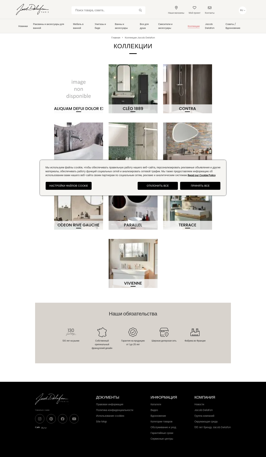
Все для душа (144, 26)
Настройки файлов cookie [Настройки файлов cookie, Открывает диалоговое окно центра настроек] (68, 186)
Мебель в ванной (78, 26)
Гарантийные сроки (162, 433)
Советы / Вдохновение (233, 26)
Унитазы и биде (100, 26)
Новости (199, 404)
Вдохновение (158, 416)
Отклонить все (158, 186)
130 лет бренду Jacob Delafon (212, 427)
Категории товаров (161, 421)
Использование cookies (110, 416)
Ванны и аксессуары (121, 26)
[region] (133, 178)
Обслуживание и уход (163, 427)
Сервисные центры (162, 439)
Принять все (200, 186)
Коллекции (194, 26)
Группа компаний (204, 416)
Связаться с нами (42, 409)
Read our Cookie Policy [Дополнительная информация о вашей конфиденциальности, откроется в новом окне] (202, 175)
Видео (154, 410)
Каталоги (156, 404)
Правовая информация (109, 404)
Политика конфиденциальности (114, 410)
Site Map (101, 421)
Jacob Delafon (209, 26)
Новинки (23, 26)
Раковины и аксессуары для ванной (48, 26)
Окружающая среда (205, 421)
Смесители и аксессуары (165, 26)
